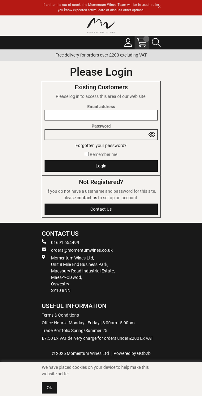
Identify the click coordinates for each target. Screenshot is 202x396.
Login (101, 165)
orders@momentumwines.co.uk (77, 250)
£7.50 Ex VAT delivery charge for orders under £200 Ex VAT (97, 338)
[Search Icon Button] (156, 42)
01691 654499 (60, 242)
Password (101, 126)
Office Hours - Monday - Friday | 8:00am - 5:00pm (88, 322)
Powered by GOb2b (132, 353)
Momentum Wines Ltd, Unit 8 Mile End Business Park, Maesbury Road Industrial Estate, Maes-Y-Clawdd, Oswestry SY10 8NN (78, 274)
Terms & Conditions (60, 315)
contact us (87, 197)
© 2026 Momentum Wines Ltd (80, 353)
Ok (49, 387)
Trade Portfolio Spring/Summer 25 (74, 330)
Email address (101, 106)
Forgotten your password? (101, 145)
